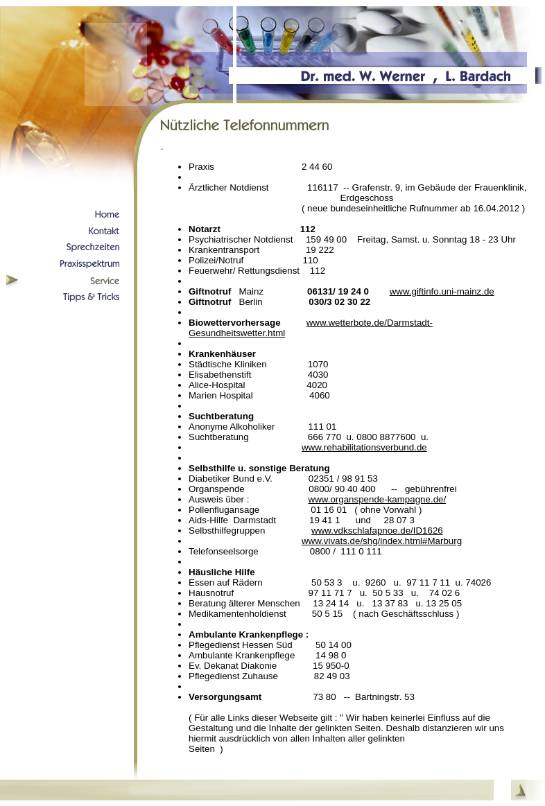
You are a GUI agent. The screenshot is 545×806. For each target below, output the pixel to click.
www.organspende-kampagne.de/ (378, 499)
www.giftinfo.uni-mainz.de (442, 291)
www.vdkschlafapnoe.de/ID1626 (377, 530)
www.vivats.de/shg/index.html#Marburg (382, 541)
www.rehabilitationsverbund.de (364, 447)
